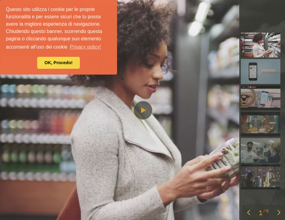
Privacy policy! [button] (85, 47)
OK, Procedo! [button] (59, 62)
